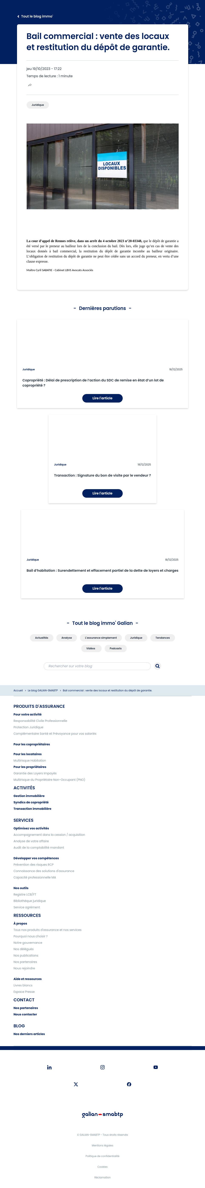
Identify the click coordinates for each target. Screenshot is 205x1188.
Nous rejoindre (24, 968)
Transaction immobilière (32, 808)
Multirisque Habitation (30, 760)
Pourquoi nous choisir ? (31, 936)
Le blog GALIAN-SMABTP (43, 690)
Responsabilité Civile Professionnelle (40, 720)
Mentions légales (102, 1145)
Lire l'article (102, 398)
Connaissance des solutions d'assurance (44, 871)
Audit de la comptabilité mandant (39, 847)
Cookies (102, 1167)
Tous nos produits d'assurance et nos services (48, 929)
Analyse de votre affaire (31, 841)
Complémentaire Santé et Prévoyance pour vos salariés (55, 733)
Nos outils (21, 888)
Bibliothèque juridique (30, 900)
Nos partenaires (25, 961)
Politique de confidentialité (103, 1156)
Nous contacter (25, 1014)
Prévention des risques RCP (34, 864)
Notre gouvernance (28, 942)
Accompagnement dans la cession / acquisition (49, 834)
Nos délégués (24, 949)
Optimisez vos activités (31, 828)
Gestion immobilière (29, 795)
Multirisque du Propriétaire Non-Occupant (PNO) (49, 779)
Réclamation (102, 1177)
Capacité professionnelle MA (35, 877)
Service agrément (27, 907)
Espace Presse (24, 991)
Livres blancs (23, 985)
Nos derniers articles (29, 1033)
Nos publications (26, 955)
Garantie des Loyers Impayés (35, 773)
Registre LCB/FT (25, 894)
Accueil (18, 690)
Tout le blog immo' (37, 16)
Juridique (29, 369)
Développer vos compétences (36, 858)
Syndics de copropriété (31, 802)
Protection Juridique (28, 727)
